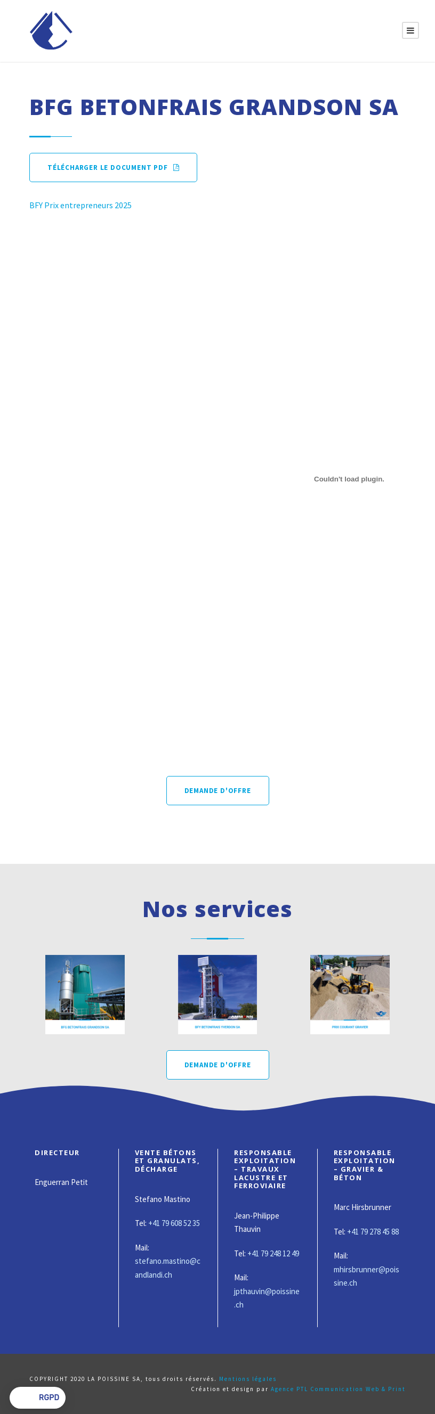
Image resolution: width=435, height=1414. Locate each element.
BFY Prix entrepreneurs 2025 (80, 205)
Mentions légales (248, 1379)
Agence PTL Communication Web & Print (338, 1389)
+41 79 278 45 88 (373, 1232)
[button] (38, 1398)
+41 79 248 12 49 (273, 1253)
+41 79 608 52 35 (174, 1223)
